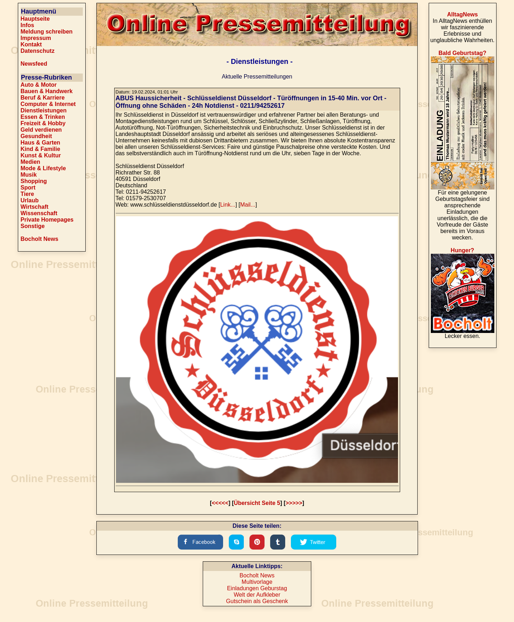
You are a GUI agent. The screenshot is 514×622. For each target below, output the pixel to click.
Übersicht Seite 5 (257, 503)
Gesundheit (36, 136)
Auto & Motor (39, 85)
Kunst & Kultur (41, 155)
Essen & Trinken (43, 117)
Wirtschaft (35, 207)
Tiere (27, 194)
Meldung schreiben (47, 32)
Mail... (248, 205)
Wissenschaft (39, 213)
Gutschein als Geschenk (257, 601)
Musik (29, 175)
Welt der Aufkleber (257, 595)
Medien (30, 162)
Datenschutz (38, 51)
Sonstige (33, 226)
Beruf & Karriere (43, 98)
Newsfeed (34, 64)
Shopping (34, 181)
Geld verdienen (41, 130)
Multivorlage (257, 582)
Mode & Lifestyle (43, 168)
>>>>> (294, 503)
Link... (228, 205)
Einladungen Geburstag (257, 588)
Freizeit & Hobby (43, 123)
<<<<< (220, 503)
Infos (27, 25)
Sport (28, 187)
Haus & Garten (40, 143)
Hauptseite (35, 19)
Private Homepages (47, 220)
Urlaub (30, 200)
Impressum (36, 38)
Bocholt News (40, 239)
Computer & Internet (48, 104)
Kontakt (31, 44)
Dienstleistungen (44, 110)
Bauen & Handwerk (47, 91)
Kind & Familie (40, 149)
